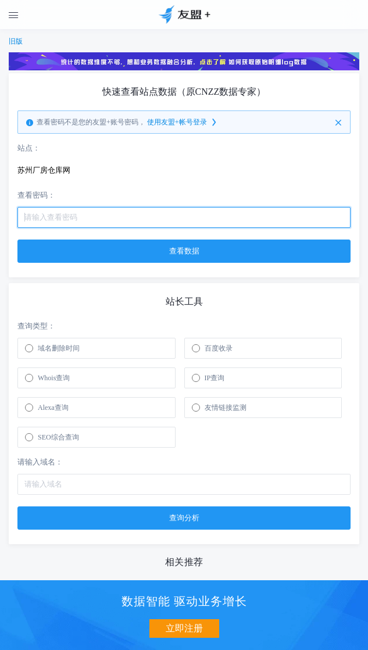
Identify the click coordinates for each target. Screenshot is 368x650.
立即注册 (184, 628)
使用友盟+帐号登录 (182, 122)
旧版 (16, 41)
